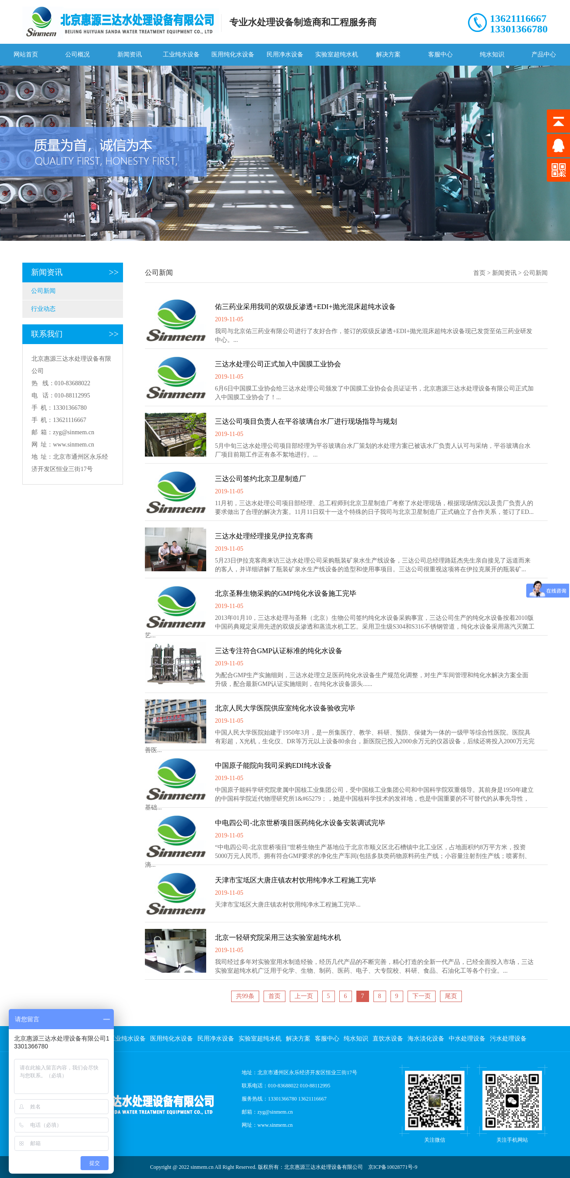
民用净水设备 (285, 54)
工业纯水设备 (181, 54)
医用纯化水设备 (232, 54)
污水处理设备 (508, 1038)
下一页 (421, 996)
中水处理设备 (467, 1038)
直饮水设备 (388, 1038)
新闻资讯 (129, 54)
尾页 (451, 996)
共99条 (245, 996)
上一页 (304, 996)
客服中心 (440, 54)
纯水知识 (492, 54)
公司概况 (77, 54)
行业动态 (43, 309)
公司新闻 (43, 291)
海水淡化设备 (426, 1038)
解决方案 (388, 54)
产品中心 (543, 54)
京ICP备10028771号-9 (393, 1167)
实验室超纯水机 (336, 54)
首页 (479, 273)
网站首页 (26, 54)
